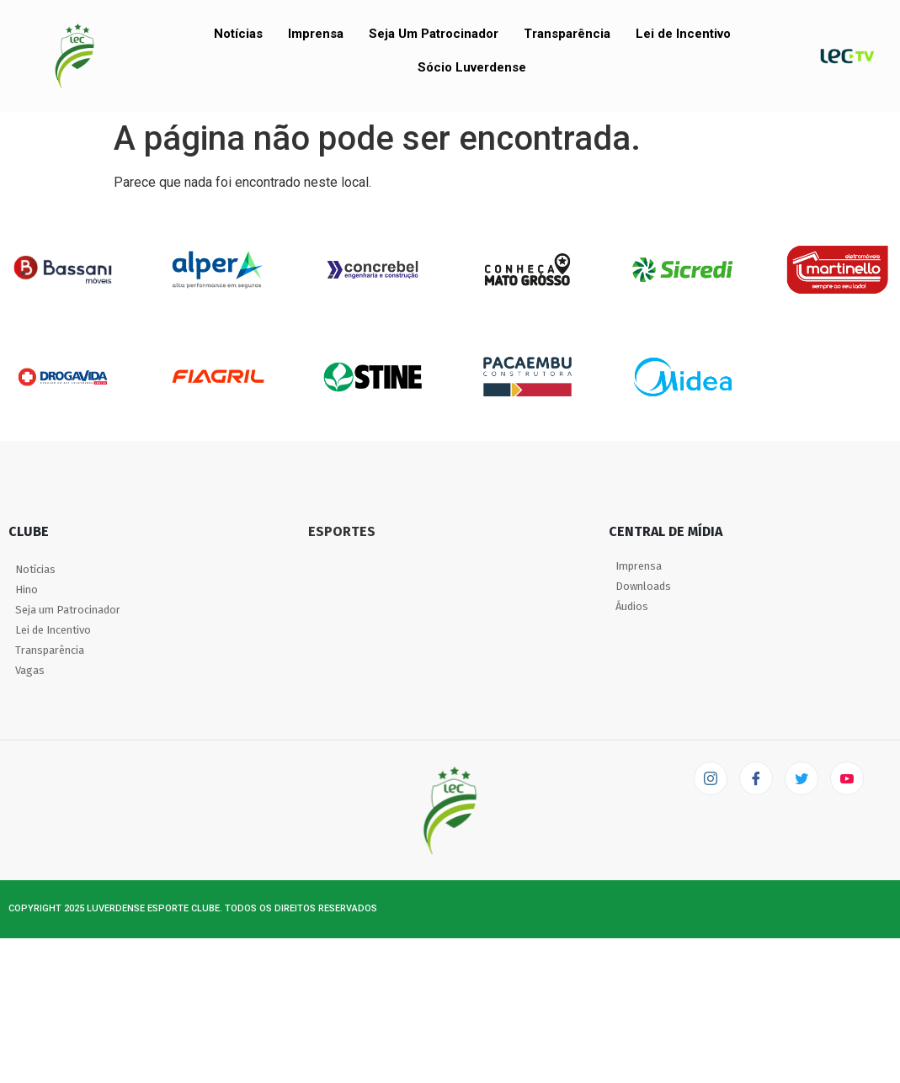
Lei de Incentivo (683, 33)
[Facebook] (756, 778)
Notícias (238, 33)
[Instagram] (710, 778)
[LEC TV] (847, 778)
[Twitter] (801, 778)
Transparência (567, 33)
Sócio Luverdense (472, 67)
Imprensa (315, 33)
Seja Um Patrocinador (433, 33)
